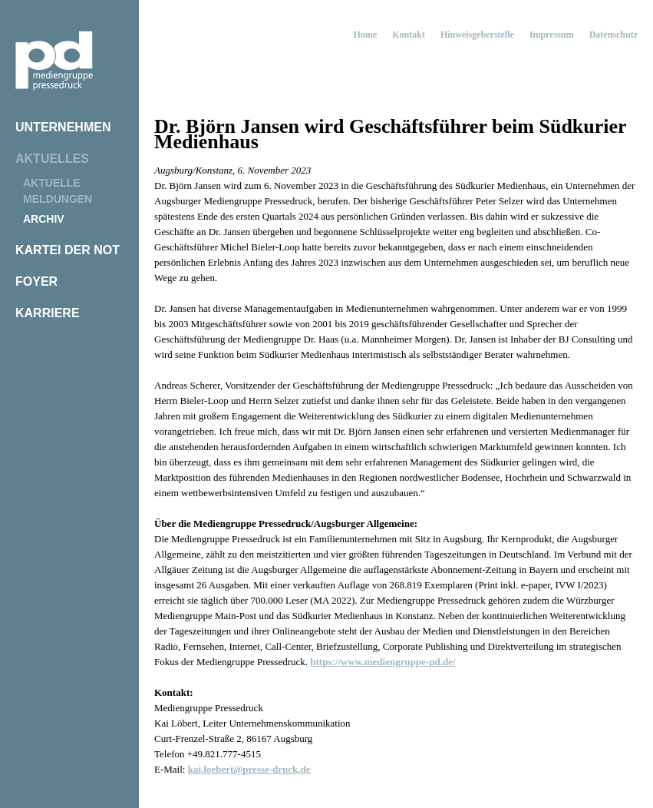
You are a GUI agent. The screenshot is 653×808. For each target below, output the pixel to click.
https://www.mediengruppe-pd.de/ (382, 661)
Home (366, 34)
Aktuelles (52, 158)
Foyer (36, 281)
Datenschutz (613, 34)
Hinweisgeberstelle (477, 34)
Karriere (47, 313)
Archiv (43, 219)
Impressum (551, 34)
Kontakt (408, 34)
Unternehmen (62, 127)
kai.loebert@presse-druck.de (249, 769)
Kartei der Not (67, 250)
